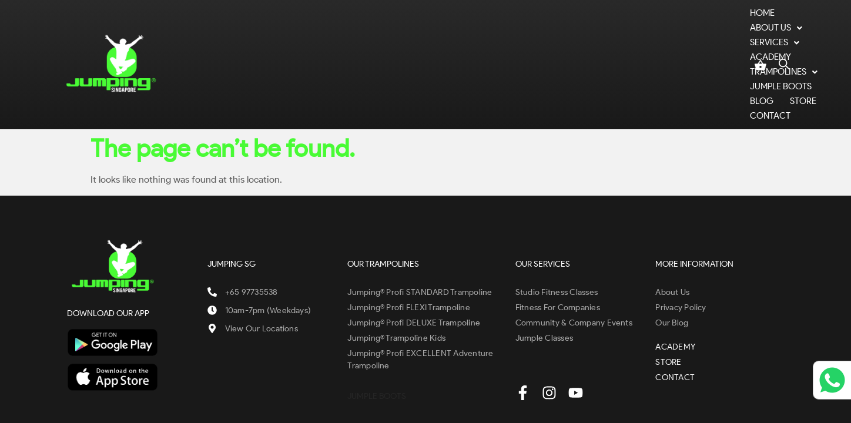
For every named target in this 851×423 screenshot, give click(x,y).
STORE (668, 38)
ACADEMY (415, 38)
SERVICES (353, 38)
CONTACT (718, 38)
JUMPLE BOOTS (567, 38)
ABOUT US (286, 38)
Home (231, 38)
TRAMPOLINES (486, 38)
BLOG (626, 38)
